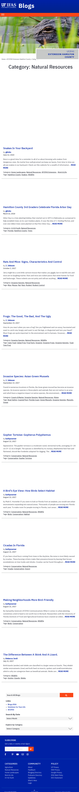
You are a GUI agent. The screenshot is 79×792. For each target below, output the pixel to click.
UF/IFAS (11, 710)
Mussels (70, 400)
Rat (19, 285)
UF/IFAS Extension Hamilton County (19, 59)
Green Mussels (46, 400)
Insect (27, 569)
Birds (10, 514)
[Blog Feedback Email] (23, 754)
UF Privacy (55, 767)
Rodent (29, 285)
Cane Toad (12, 343)
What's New (32, 780)
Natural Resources (33, 172)
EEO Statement (57, 778)
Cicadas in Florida (13, 545)
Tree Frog (7, 345)
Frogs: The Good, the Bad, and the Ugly (27, 316)
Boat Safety (12, 400)
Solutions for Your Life (16, 707)
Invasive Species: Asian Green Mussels (26, 376)
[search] (66, 695)
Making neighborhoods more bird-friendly (28, 600)
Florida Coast (34, 400)
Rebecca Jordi (12, 658)
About (30, 767)
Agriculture (9, 767)
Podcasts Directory (35, 775)
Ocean (5, 402)
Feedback (31, 770)
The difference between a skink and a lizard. (30, 654)
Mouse (14, 285)
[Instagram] (28, 754)
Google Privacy (56, 772)
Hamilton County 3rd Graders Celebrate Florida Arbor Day (37, 207)
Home (3, 59)
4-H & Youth (15, 228)
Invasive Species (17, 283)
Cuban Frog (21, 343)
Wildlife (31, 175)
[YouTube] (17, 754)
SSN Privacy (55, 770)
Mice (9, 285)
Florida (10, 231)
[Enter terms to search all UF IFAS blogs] (33, 695)
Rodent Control (39, 285)
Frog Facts (31, 343)
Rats (23, 285)
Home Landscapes (18, 172)
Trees (30, 231)
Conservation (16, 456)
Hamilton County (14, 175)
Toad (71, 343)
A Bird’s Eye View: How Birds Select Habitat (29, 490)
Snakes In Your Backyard (18, 148)
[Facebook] (5, 754)
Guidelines (32, 778)
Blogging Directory (34, 772)
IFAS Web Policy (57, 775)
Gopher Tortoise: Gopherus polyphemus (27, 434)
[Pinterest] (12, 754)
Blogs (26, 5)
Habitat (27, 514)
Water (56, 397)
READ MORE (57, 224)
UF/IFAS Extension (49, 172)
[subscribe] (30, 749)
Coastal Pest (23, 400)
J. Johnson (10, 265)
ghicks (8, 152)
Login (30, 783)
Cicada (10, 569)
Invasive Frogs (49, 343)
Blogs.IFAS (12, 704)
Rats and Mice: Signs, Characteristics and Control (32, 261)
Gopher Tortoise (25, 458)
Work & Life (62, 172)
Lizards (17, 678)
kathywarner (11, 438)
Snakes (24, 175)
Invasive (39, 343)
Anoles (10, 678)
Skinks (23, 678)
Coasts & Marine (17, 397)
